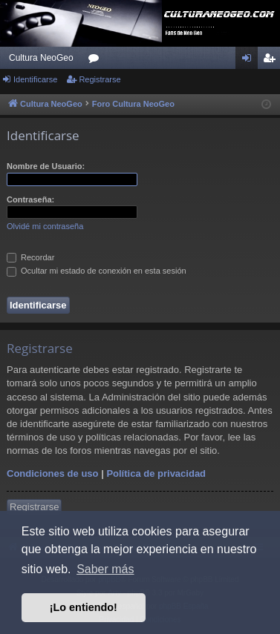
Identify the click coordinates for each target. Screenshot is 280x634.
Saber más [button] (105, 569)
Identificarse (35, 79)
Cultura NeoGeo (41, 58)
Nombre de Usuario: (46, 166)
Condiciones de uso (53, 473)
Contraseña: (30, 199)
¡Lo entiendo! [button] (83, 607)
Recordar (30, 257)
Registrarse (99, 79)
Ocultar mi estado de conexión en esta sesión (96, 270)
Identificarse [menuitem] (250, 61)
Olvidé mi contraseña (45, 226)
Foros (96, 61)
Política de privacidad (156, 473)
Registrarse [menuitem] (272, 61)
